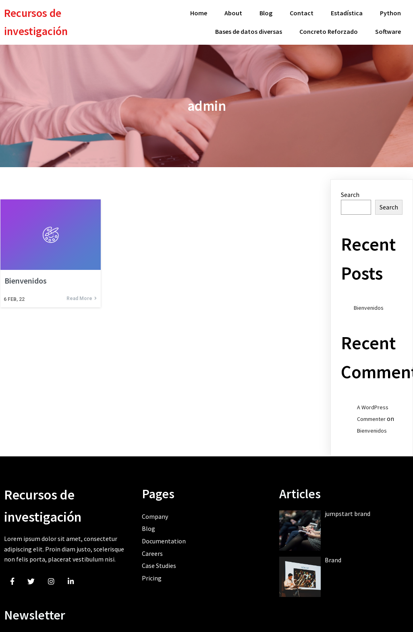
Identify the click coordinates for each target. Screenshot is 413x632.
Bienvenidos (369, 305)
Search (350, 191)
